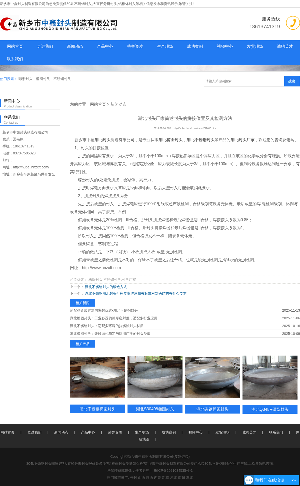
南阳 (181, 478)
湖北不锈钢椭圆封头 (98, 409)
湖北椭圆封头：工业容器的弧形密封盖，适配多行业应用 (114, 318)
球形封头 (26, 79)
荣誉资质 (135, 46)
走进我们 (45, 46)
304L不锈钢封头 (79, 4)
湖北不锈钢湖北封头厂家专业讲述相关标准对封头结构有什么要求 (135, 293)
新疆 (165, 478)
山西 (141, 478)
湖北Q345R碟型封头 (270, 409)
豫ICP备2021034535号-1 (173, 471)
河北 (173, 478)
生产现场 (165, 46)
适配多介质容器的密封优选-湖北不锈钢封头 (104, 310)
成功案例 (195, 46)
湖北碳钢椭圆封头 (212, 409)
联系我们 (15, 59)
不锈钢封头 (62, 79)
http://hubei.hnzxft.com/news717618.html (195, 128)
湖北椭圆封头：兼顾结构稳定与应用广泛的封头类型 (110, 334)
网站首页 (15, 46)
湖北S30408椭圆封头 (155, 409)
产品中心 (105, 46)
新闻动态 (75, 46)
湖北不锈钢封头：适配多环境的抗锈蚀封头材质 (107, 326)
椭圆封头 (43, 79)
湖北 (189, 478)
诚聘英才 (285, 46)
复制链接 (181, 457)
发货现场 (255, 46)
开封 (133, 478)
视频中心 (225, 46)
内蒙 (157, 478)
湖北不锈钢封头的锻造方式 (105, 287)
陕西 (149, 478)
